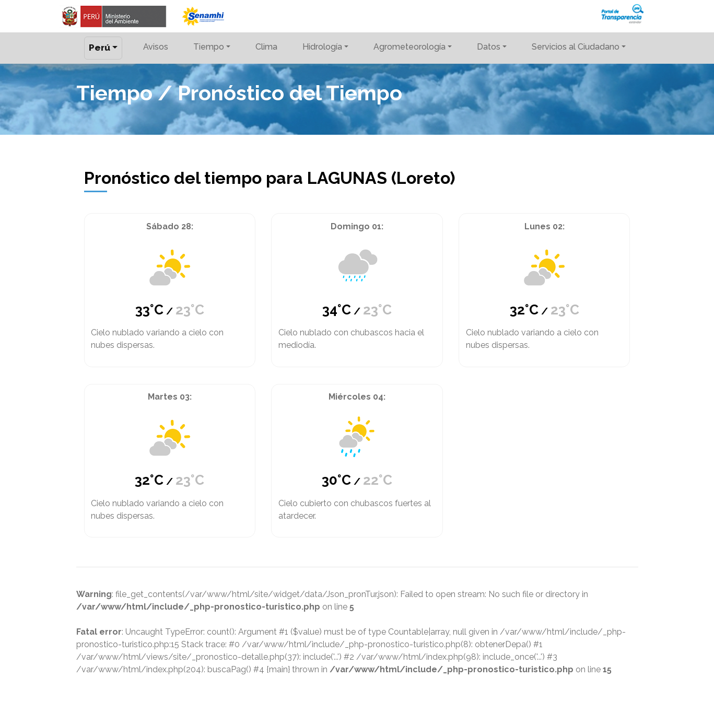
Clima (266, 47)
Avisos (155, 47)
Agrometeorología (409, 47)
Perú (99, 47)
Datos (488, 47)
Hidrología (322, 47)
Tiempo (208, 47)
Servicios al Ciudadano (575, 47)
